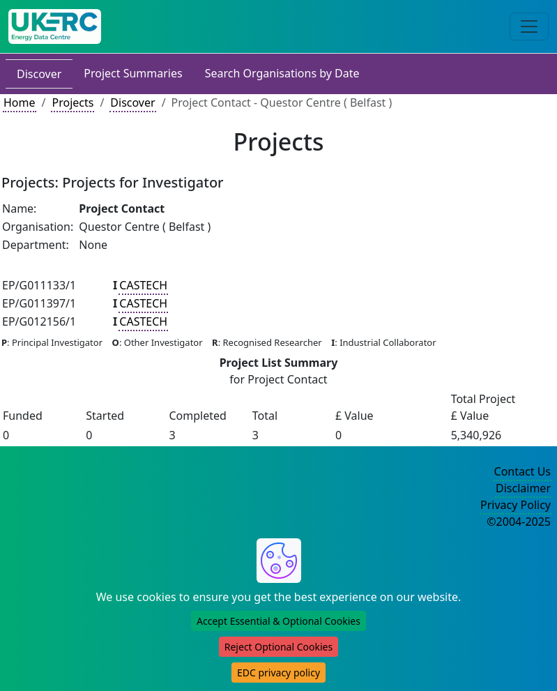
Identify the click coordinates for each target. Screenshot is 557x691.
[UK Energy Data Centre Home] (54, 26)
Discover (39, 74)
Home (19, 102)
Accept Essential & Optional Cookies (278, 621)
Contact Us (522, 471)
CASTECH (143, 285)
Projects (72, 102)
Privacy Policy (515, 504)
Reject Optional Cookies (278, 646)
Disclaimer (523, 488)
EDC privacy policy (278, 672)
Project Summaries (133, 73)
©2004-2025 (519, 521)
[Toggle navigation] (529, 26)
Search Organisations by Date (282, 73)
